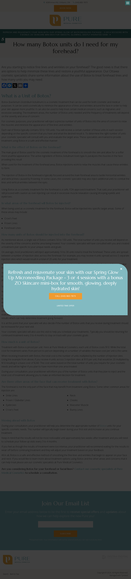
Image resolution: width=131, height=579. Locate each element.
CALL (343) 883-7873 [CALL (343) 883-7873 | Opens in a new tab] (65, 296)
